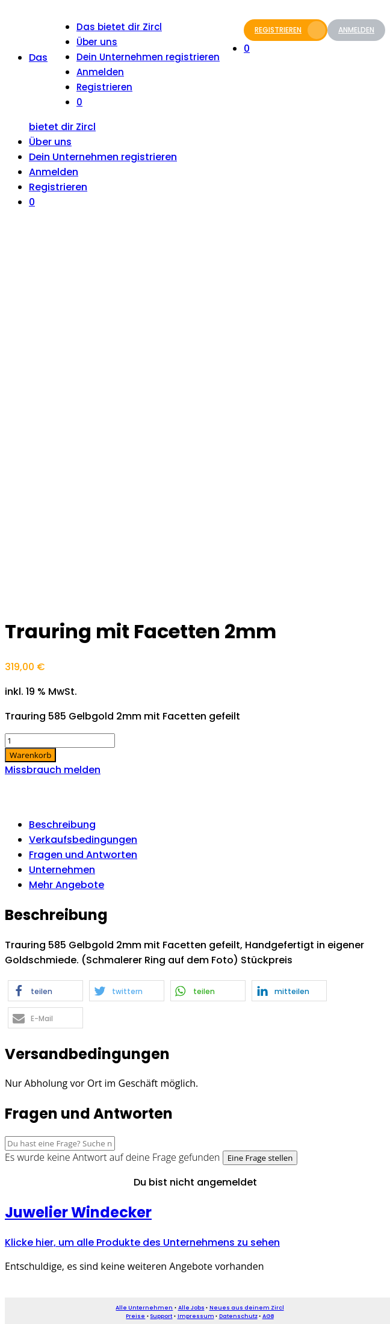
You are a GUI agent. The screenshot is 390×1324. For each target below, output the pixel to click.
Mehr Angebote (66, 885)
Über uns (96, 42)
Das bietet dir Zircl (119, 26)
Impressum (196, 1316)
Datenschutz (238, 1316)
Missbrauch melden (53, 770)
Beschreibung (62, 824)
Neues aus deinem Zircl (246, 1307)
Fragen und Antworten (83, 855)
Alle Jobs (191, 1307)
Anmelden (356, 30)
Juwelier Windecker (78, 1212)
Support (161, 1316)
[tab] (207, 824)
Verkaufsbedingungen (83, 840)
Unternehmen (62, 870)
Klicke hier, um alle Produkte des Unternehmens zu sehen (142, 1242)
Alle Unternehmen (144, 1307)
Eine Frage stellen (260, 1157)
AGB (268, 1316)
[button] (45, 990)
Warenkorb (30, 755)
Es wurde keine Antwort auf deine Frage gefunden (112, 1157)
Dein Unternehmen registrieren (148, 57)
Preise (135, 1316)
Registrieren (290, 30)
